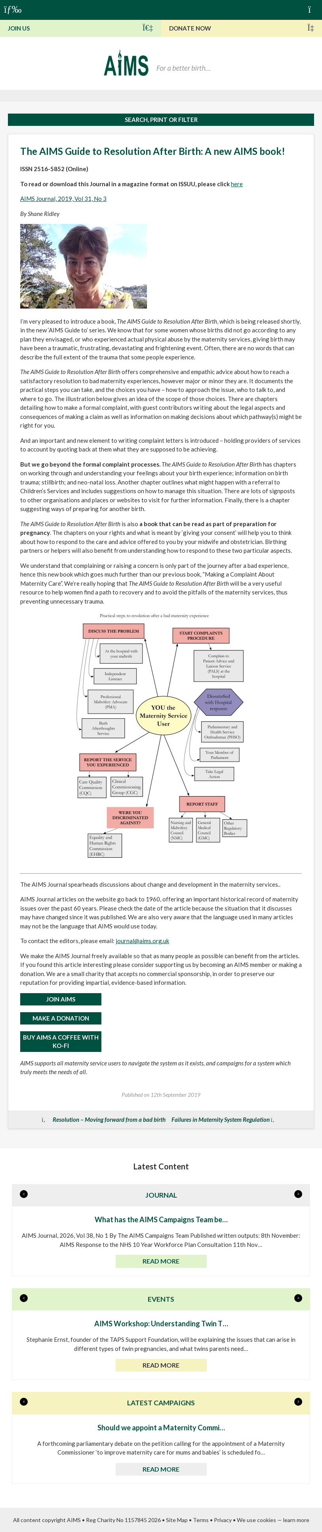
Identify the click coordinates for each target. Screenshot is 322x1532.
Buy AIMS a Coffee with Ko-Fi (61, 1041)
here (237, 183)
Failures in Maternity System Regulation (220, 1119)
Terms (201, 1520)
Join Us (80, 28)
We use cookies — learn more (273, 1520)
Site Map (177, 1520)
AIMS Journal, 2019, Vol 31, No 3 (63, 198)
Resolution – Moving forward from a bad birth (109, 1119)
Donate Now (241, 28)
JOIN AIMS (60, 999)
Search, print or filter (161, 119)
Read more (161, 1261)
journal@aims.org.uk (142, 940)
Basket (313, 9)
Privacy (223, 1520)
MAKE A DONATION (60, 1018)
